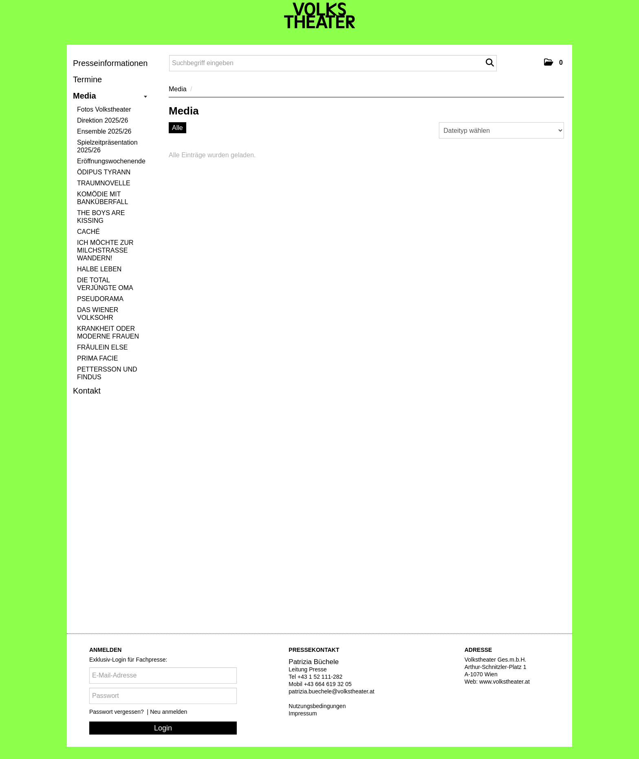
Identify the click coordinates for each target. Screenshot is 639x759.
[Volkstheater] (320, 15)
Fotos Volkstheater (104, 109)
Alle (177, 127)
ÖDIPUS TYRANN (103, 172)
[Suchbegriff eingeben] (333, 63)
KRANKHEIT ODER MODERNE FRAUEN (108, 332)
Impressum (303, 713)
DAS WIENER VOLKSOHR (97, 313)
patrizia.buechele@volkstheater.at (331, 691)
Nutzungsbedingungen (317, 706)
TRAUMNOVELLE (103, 183)
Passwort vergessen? (117, 711)
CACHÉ (88, 231)
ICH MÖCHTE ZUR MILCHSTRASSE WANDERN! (105, 250)
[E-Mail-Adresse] (163, 675)
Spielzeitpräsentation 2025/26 (107, 146)
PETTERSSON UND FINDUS (107, 373)
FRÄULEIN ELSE (102, 347)
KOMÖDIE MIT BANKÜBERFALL (102, 198)
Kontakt (87, 390)
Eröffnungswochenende (111, 161)
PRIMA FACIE (97, 358)
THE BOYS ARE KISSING (101, 216)
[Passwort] (163, 696)
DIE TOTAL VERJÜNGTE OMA (105, 284)
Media (110, 95)
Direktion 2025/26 (102, 120)
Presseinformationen (110, 63)
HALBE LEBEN (99, 269)
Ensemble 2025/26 (104, 131)
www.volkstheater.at (504, 681)
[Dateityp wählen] (501, 130)
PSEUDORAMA (100, 298)
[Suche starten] (490, 62)
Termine (87, 79)
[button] (553, 62)
